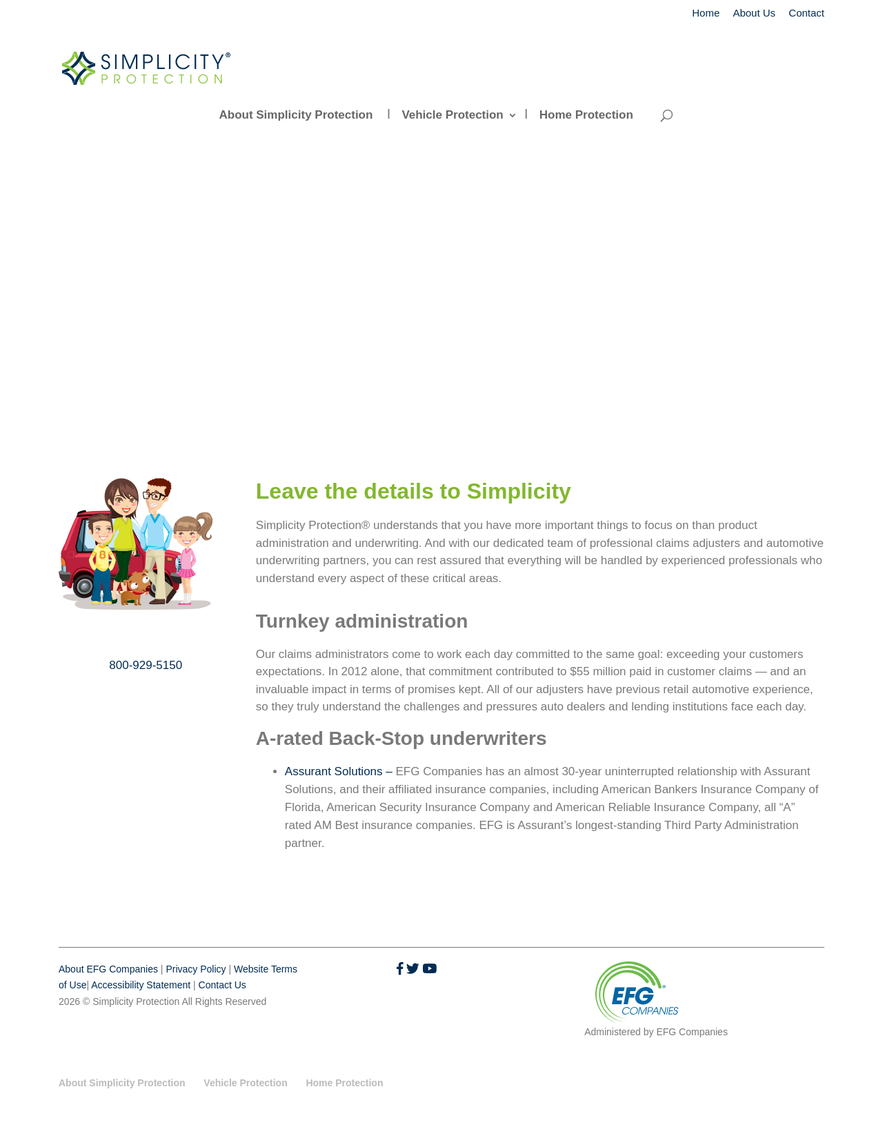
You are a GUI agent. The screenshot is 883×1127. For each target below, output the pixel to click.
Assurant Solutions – (340, 771)
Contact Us (222, 984)
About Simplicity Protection (296, 114)
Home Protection (586, 114)
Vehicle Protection (452, 114)
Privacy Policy (196, 969)
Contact (806, 13)
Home (706, 13)
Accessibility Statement (140, 984)
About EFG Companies (108, 969)
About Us (754, 13)
